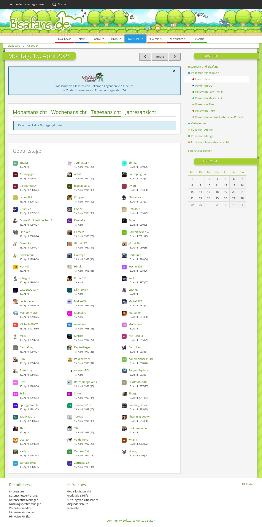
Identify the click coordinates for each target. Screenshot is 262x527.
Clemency (135, 197)
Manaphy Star (29, 313)
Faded (133, 220)
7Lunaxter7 (81, 163)
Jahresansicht (140, 112)
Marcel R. (80, 313)
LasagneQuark (29, 289)
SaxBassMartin (138, 382)
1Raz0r (24, 163)
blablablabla (82, 186)
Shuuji (78, 393)
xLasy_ (133, 451)
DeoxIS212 (135, 209)
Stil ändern (248, 484)
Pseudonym (27, 370)
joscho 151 (135, 266)
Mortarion (135, 324)
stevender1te (82, 405)
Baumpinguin (137, 174)
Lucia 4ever (27, 301)
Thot (23, 428)
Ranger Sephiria (139, 370)
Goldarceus (27, 255)
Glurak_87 (80, 243)
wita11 (133, 440)
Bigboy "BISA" (28, 186)
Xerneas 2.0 (81, 451)
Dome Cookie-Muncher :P (36, 220)
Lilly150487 (81, 289)
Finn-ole (25, 232)
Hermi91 (25, 266)
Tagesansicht (106, 112)
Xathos (24, 451)
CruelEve (25, 209)
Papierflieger (82, 347)
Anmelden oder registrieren (27, 4)
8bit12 (133, 163)
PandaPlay (26, 347)
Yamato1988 (28, 463)
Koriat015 (80, 278)
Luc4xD (133, 289)
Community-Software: (131, 520)
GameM (79, 232)
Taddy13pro (27, 416)
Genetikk (25, 243)
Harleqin (79, 255)
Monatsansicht (30, 112)
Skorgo (133, 393)
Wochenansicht (69, 112)
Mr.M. (23, 336)
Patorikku (135, 347)
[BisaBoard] (131, 22)
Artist (77, 174)
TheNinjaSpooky (139, 416)
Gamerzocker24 (139, 232)
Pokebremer (82, 359)
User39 (24, 440)
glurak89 (134, 243)
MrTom (79, 336)
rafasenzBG (81, 370)
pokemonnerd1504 (141, 359)
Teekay (78, 416)
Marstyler (135, 313)
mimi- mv (80, 324)
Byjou (132, 186)
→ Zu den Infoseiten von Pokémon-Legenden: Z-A (95, 90)
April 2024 (209, 161)
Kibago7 (25, 278)
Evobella (79, 220)
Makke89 (80, 301)
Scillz (23, 393)
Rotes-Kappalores (85, 382)
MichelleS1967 (29, 324)
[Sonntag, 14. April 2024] (145, 57)
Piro (22, 359)
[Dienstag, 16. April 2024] (175, 57)
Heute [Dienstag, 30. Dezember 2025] (160, 57)
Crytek (78, 209)
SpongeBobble (29, 405)
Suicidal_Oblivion (139, 405)
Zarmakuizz (81, 463)
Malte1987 (135, 301)
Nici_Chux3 (136, 336)
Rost (22, 382)
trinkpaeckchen (138, 428)
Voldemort (81, 440)
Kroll (131, 278)
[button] (174, 70)
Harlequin (135, 255)
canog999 (26, 197)
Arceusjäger (27, 174)
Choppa (79, 197)
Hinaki (78, 266)
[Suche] (59, 4)
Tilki (76, 428)
